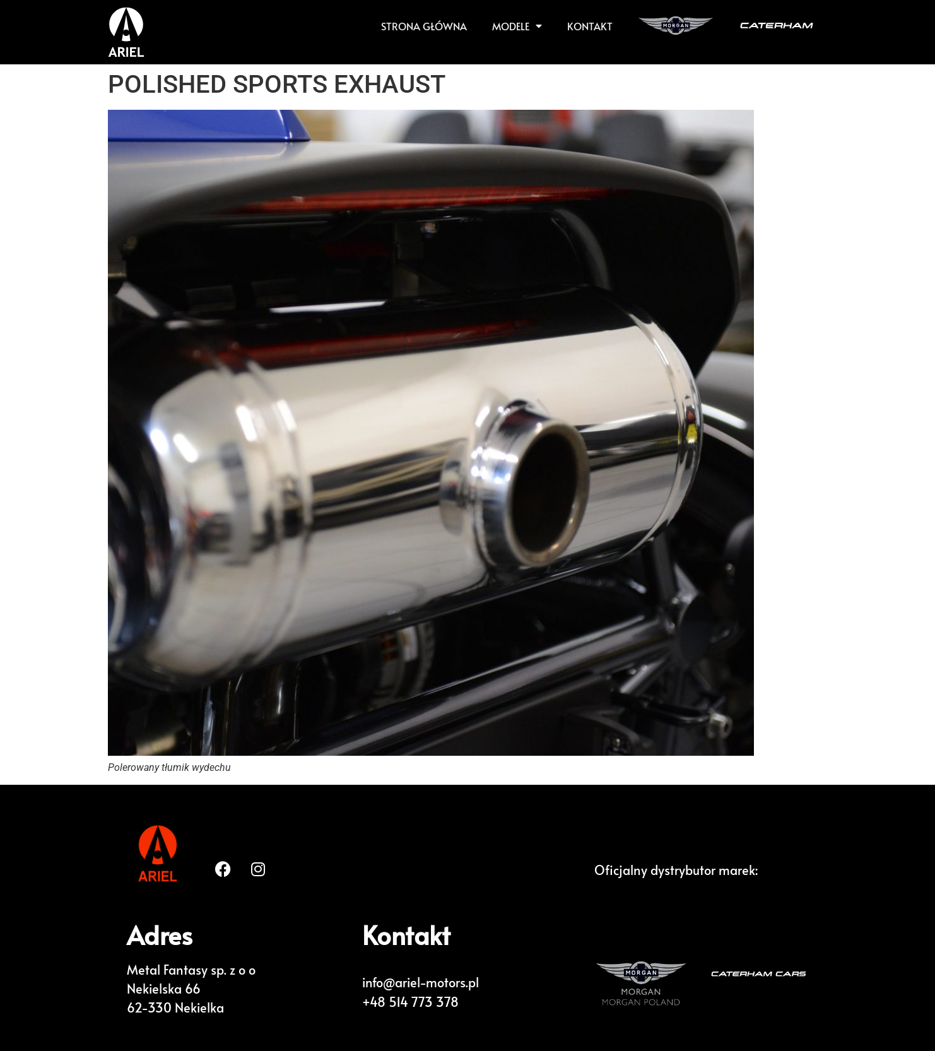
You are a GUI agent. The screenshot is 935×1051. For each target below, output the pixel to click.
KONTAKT (590, 26)
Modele (517, 26)
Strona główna (424, 26)
